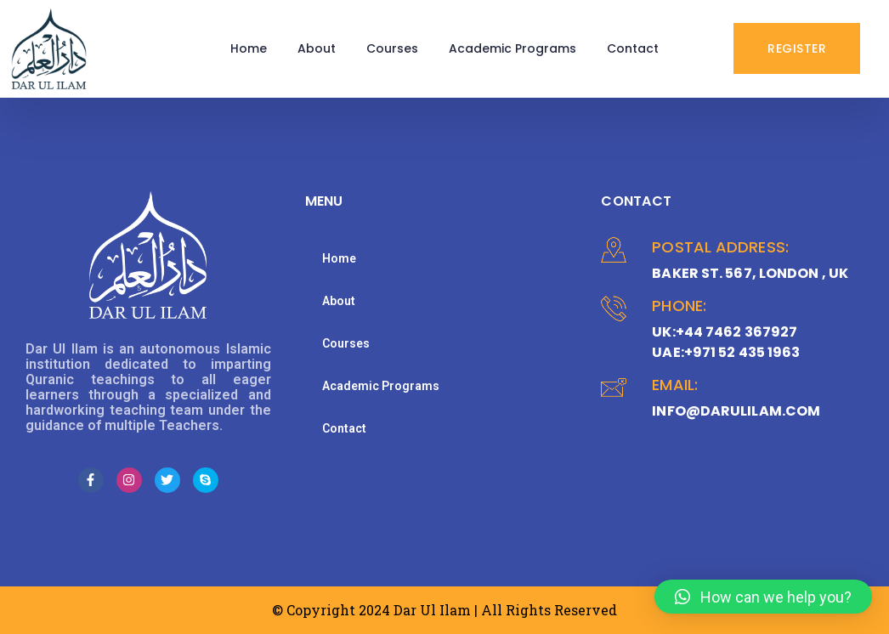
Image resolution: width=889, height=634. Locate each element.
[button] (763, 597)
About (316, 48)
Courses (392, 48)
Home (248, 48)
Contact (633, 48)
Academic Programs (512, 48)
